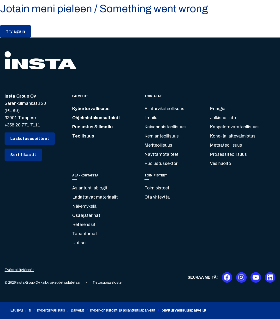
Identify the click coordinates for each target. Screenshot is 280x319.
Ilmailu (150, 117)
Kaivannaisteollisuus (165, 127)
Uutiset (79, 242)
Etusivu (16, 310)
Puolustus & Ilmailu (92, 127)
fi (30, 310)
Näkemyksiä (84, 206)
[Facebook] (227, 277)
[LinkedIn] (270, 277)
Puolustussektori (161, 163)
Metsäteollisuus (226, 145)
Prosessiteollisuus (228, 154)
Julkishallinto (223, 117)
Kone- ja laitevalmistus (233, 136)
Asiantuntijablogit (89, 188)
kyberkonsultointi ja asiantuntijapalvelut (122, 310)
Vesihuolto (220, 163)
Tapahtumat (84, 233)
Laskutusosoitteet (29, 139)
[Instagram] (241, 277)
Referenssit (83, 224)
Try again (15, 31)
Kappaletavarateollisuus (234, 127)
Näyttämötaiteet (161, 154)
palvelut (77, 310)
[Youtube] (255, 277)
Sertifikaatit (23, 155)
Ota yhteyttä (157, 197)
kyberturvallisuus (51, 310)
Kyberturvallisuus (90, 108)
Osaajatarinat (86, 215)
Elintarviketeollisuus (164, 108)
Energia (218, 108)
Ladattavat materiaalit (95, 197)
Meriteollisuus (158, 145)
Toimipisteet (156, 188)
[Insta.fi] (41, 60)
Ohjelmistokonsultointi (96, 117)
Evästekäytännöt (19, 270)
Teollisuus (83, 136)
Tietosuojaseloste (107, 282)
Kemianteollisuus (161, 136)
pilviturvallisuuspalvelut (184, 310)
